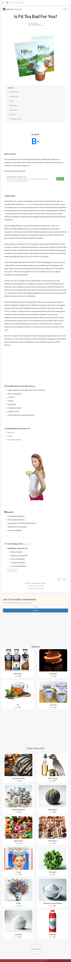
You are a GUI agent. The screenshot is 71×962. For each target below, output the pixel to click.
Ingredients (14, 110)
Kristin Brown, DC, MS (39, 583)
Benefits (13, 114)
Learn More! (12, 570)
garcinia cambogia (14, 440)
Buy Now (60, 179)
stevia (10, 436)
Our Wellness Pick (16, 119)
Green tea (28, 204)
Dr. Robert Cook (17, 9)
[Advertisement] (35, 362)
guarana (11, 432)
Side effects (14, 105)
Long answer (14, 96)
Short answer (15, 92)
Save (65, 9)
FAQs (12, 101)
